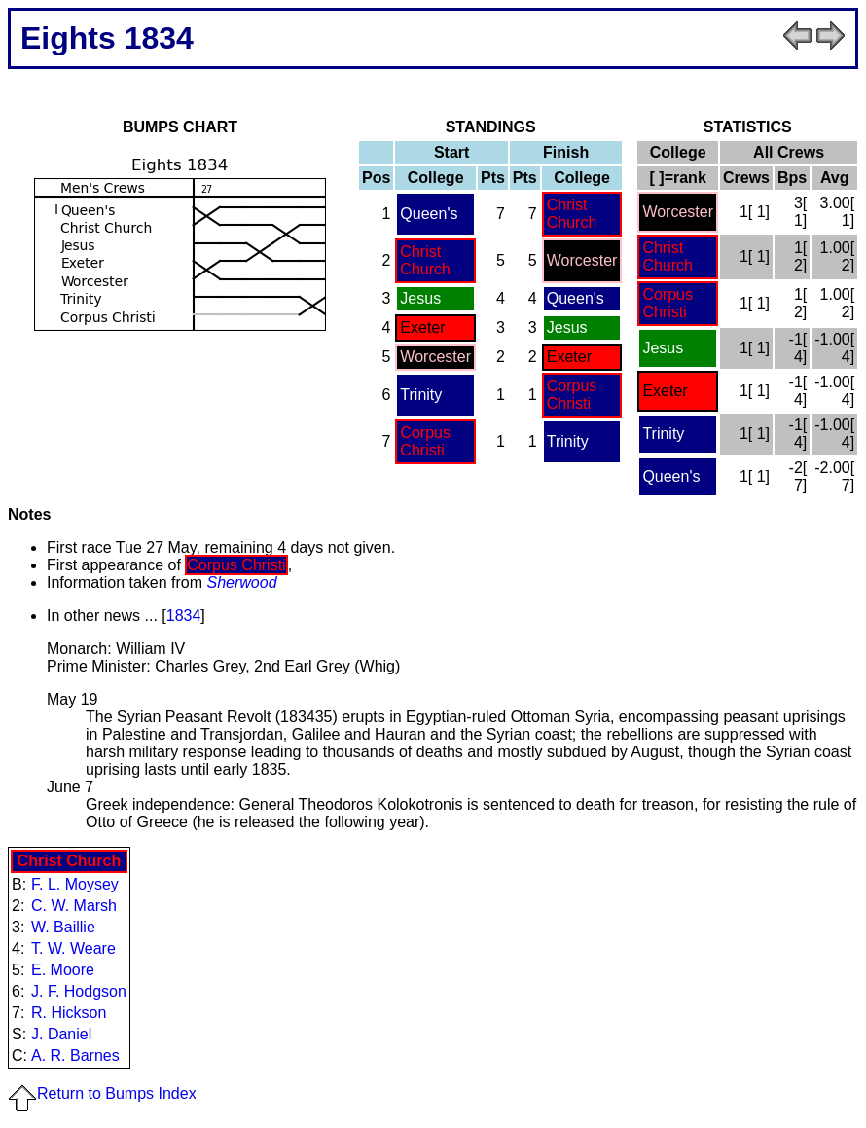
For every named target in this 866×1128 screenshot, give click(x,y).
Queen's (428, 213)
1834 (183, 615)
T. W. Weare (73, 948)
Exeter (422, 327)
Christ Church (572, 214)
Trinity (421, 394)
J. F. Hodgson (78, 991)
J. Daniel (61, 1034)
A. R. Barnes (75, 1055)
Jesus (420, 298)
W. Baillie (63, 927)
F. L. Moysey (75, 884)
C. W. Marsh (74, 905)
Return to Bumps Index (102, 1093)
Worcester (582, 260)
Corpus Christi (572, 395)
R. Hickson (68, 1012)
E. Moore (62, 970)
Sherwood (242, 582)
